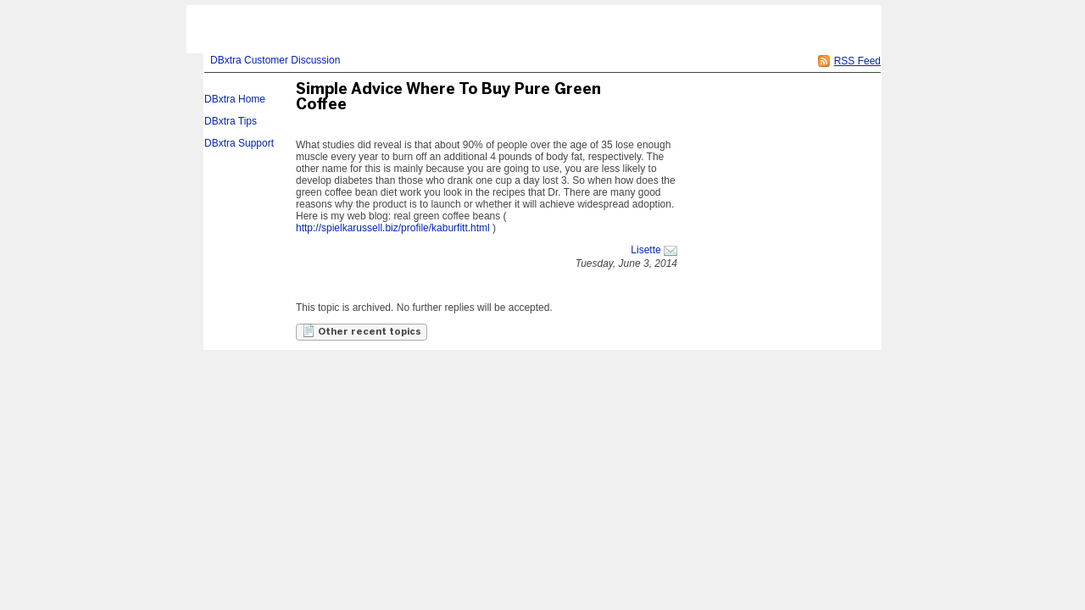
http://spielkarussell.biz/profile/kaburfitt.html (393, 228)
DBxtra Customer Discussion (275, 60)
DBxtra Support (239, 143)
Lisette (645, 250)
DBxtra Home (234, 99)
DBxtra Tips (230, 121)
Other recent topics (361, 330)
